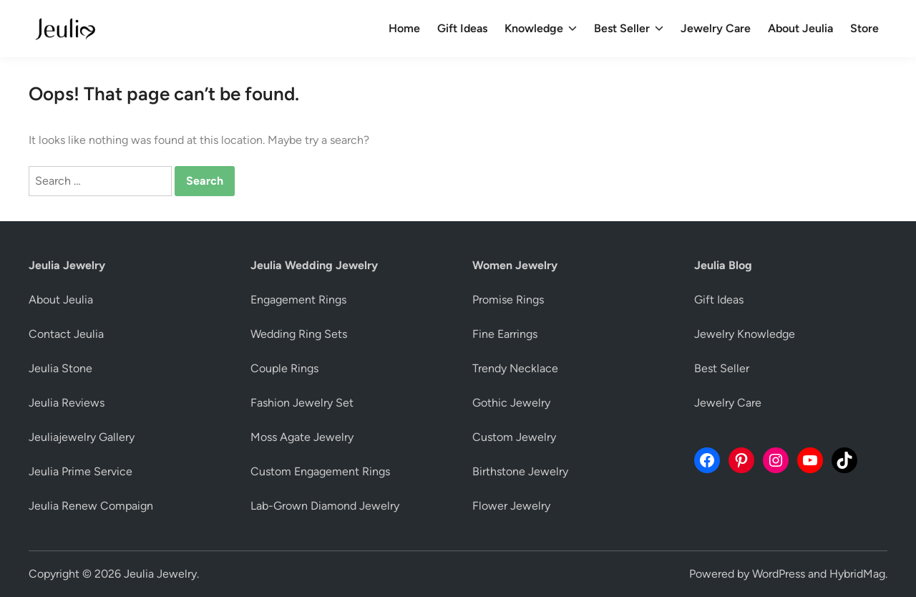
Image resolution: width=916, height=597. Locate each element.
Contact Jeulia (66, 334)
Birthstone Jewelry (520, 471)
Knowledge (541, 29)
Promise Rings (508, 299)
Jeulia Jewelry (160, 574)
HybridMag (857, 574)
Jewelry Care (716, 28)
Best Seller (628, 29)
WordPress (778, 574)
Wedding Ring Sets (298, 334)
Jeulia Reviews (66, 402)
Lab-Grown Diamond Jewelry (324, 506)
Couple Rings (284, 368)
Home (404, 28)
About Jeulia (800, 28)
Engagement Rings (298, 299)
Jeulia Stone (60, 368)
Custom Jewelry (514, 437)
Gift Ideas (462, 28)
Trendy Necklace (515, 368)
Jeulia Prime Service (80, 471)
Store (864, 28)
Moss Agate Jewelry (302, 437)
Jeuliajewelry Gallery (82, 437)
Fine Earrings (504, 334)
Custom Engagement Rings (320, 471)
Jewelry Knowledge (744, 334)
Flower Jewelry (511, 506)
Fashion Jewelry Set (302, 402)
